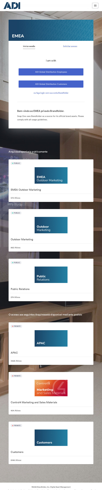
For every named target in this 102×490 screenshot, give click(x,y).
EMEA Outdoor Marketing (26, 189)
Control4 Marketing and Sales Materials (34, 402)
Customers (17, 452)
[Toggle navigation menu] (95, 5)
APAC (14, 352)
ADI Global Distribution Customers (51, 84)
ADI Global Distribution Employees (51, 72)
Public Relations (20, 289)
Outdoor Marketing (22, 239)
